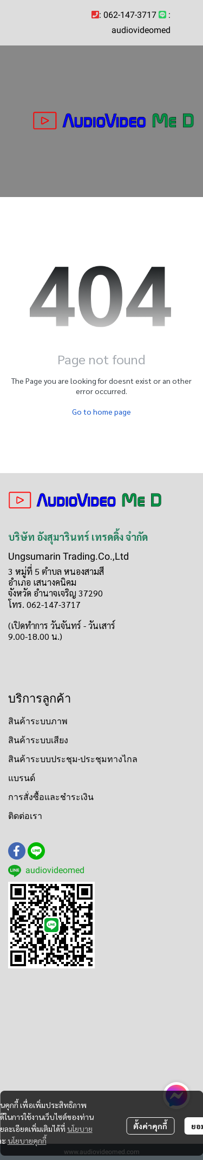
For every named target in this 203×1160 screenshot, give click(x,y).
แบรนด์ (21, 778)
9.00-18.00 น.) (35, 636)
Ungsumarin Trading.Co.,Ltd (68, 556)
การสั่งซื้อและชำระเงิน (51, 797)
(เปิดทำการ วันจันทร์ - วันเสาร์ (61, 625)
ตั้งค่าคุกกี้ (150, 1126)
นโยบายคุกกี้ (27, 1140)
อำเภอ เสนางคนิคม (42, 582)
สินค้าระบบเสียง (38, 740)
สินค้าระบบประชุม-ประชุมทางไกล (72, 759)
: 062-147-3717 (127, 15)
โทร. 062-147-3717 (44, 604)
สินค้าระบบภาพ (38, 721)
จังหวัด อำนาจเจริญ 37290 (55, 593)
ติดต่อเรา (25, 816)
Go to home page (101, 411)
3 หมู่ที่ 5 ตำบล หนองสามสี (56, 571)
